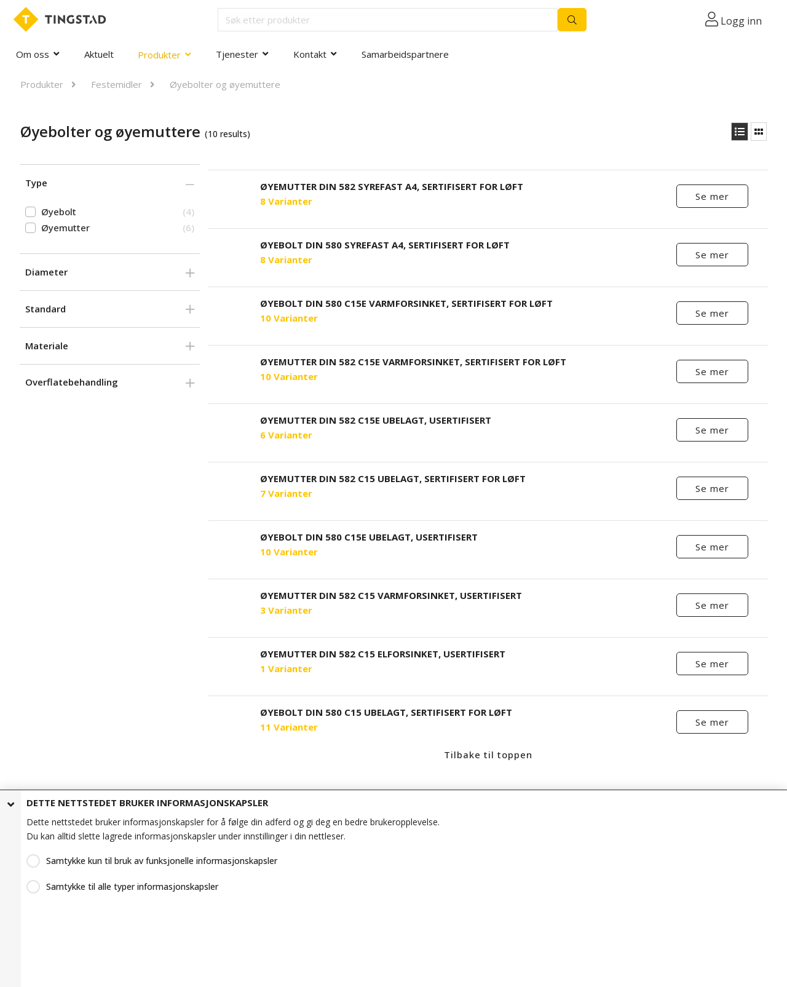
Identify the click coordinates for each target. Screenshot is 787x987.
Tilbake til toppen (488, 754)
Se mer (712, 196)
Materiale (46, 345)
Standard (45, 309)
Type (36, 182)
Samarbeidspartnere (405, 54)
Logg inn (741, 21)
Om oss (32, 54)
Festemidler (116, 84)
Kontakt (309, 54)
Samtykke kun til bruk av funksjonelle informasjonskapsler (161, 860)
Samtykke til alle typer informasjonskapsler (132, 886)
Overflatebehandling (71, 382)
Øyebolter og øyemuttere (225, 84)
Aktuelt (99, 54)
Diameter (46, 272)
